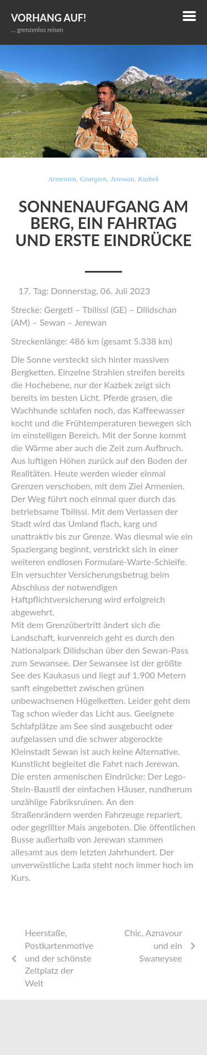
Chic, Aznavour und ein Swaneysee (153, 945)
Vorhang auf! (48, 18)
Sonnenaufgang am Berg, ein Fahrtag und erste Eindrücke (103, 223)
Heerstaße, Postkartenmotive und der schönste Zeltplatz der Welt (59, 957)
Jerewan (122, 179)
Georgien (93, 179)
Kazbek (147, 179)
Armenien (62, 179)
